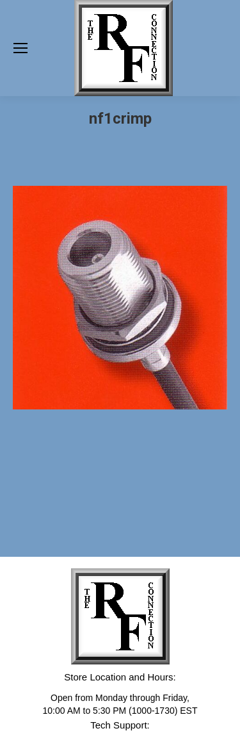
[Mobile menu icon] (20, 48)
